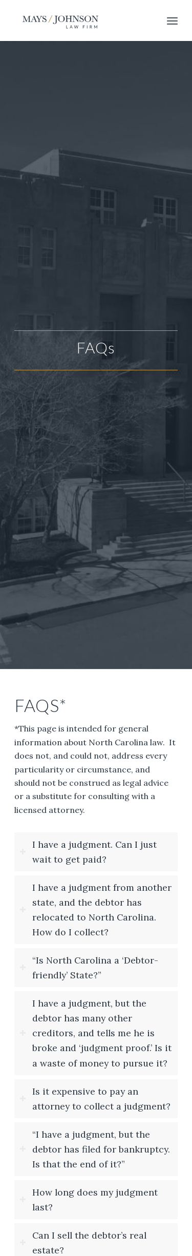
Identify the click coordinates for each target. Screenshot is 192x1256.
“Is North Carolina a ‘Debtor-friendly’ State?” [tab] (88, 967)
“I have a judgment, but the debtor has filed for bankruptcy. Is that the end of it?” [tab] (94, 1149)
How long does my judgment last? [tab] (88, 1199)
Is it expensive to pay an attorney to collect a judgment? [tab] (94, 1098)
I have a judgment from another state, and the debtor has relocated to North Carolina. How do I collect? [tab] (95, 910)
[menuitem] (172, 20)
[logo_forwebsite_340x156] (79, 20)
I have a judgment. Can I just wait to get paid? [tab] (88, 852)
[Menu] (172, 20)
